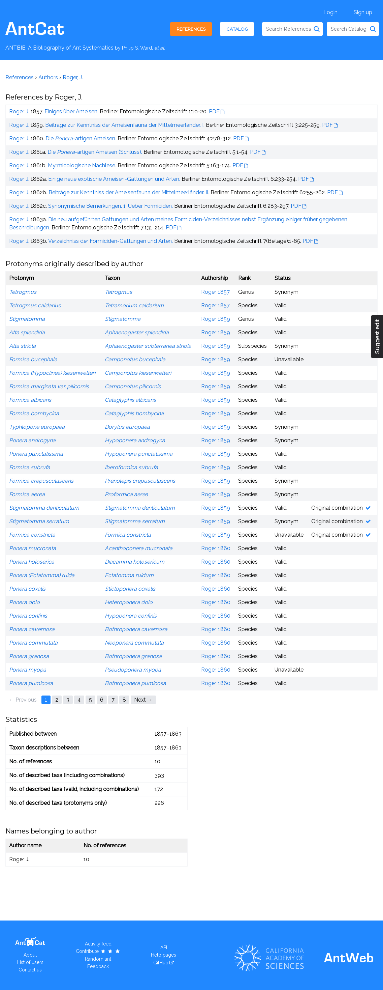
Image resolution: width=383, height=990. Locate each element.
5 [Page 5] (90, 700)
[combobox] (292, 29)
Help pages (163, 955)
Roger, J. (73, 77)
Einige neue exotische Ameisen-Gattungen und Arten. (114, 179)
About (30, 955)
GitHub (160, 962)
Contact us (30, 969)
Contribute (98, 951)
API (163, 947)
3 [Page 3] (67, 700)
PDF (214, 111)
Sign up (363, 12)
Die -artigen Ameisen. (80, 138)
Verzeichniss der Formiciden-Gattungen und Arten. (110, 241)
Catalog (237, 29)
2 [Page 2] (56, 700)
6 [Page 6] (101, 700)
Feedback (98, 966)
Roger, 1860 (215, 548)
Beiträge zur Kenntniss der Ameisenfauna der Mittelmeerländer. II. (129, 192)
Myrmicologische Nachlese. (82, 165)
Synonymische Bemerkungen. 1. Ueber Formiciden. (110, 206)
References (191, 29)
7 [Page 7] (113, 700)
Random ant (98, 959)
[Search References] (316, 29)
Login (330, 12)
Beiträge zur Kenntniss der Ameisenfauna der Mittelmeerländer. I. (124, 125)
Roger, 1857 (215, 292)
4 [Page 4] (79, 700)
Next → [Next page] (143, 700)
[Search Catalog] (373, 29)
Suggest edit (377, 336)
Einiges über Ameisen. (71, 111)
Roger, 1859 (215, 319)
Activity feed (98, 943)
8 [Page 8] (124, 700)
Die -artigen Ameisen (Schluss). (94, 152)
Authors (48, 77)
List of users (30, 962)
